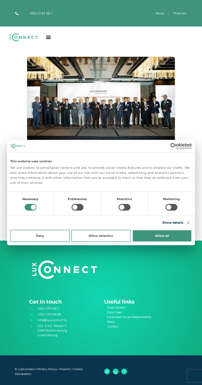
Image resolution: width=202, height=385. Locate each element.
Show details (172, 223)
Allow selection (101, 236)
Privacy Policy (47, 369)
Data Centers (116, 307)
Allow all (162, 236)
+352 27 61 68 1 (41, 13)
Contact (112, 326)
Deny (40, 236)
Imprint (64, 369)
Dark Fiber (114, 312)
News (160, 13)
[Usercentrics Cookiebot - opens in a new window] (173, 146)
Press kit (179, 13)
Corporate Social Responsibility (129, 317)
